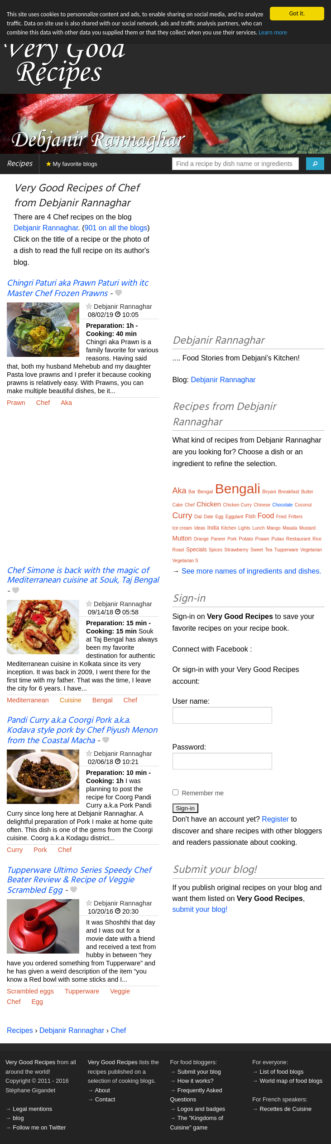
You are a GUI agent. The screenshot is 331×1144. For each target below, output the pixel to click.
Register (275, 819)
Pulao (277, 538)
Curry (15, 849)
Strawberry (236, 549)
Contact (105, 1099)
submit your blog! (200, 909)
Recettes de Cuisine (286, 1108)
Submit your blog (199, 1071)
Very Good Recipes (30, 1062)
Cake (178, 504)
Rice (316, 538)
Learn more (298, 33)
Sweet (256, 549)
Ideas (199, 528)
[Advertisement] (83, 492)
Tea (268, 549)
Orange (201, 538)
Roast (178, 549)
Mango (274, 528)
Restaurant (298, 538)
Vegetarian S (185, 560)
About (102, 1090)
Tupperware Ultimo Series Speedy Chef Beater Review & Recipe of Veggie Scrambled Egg (79, 880)
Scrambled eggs (30, 991)
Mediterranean (28, 700)
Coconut (303, 504)
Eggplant (234, 516)
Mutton (182, 538)
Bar (192, 491)
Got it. (297, 13)
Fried (281, 516)
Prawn (16, 402)
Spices (215, 549)
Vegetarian (311, 549)
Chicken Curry (237, 504)
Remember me (203, 793)
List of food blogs (282, 1071)
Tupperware (82, 991)
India (213, 528)
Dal (198, 516)
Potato (246, 538)
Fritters (295, 516)
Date (208, 516)
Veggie (120, 991)
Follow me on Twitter (39, 1127)
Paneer (218, 538)
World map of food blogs (291, 1080)
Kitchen (228, 528)
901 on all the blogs (116, 228)
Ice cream (182, 528)
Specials (196, 549)
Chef (43, 402)
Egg (37, 1001)
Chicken (209, 504)
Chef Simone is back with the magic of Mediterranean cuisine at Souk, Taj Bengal (82, 575)
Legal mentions (32, 1108)
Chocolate (283, 504)
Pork (40, 849)
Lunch (258, 528)
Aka (66, 402)
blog (18, 1118)
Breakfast (288, 491)
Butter (307, 491)
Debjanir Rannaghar (46, 228)
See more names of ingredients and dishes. (251, 571)
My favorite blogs (71, 164)
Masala (290, 528)
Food (266, 516)
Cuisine (71, 700)
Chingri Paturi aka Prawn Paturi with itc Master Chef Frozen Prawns (77, 289)
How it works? (195, 1080)
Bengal (102, 700)
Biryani (269, 491)
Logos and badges (201, 1108)
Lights (244, 528)
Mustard (307, 528)
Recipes (19, 164)
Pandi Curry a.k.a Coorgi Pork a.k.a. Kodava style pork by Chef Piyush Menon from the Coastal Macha (82, 730)
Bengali (237, 488)
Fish (250, 516)
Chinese (262, 504)
